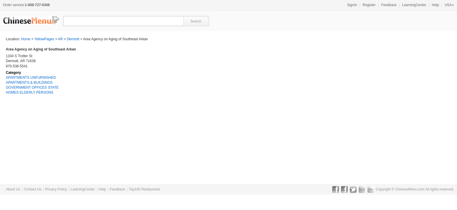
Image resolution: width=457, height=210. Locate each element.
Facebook (335, 189)
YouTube (361, 189)
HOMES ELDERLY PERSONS (29, 92)
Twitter (353, 189)
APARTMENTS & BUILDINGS (29, 82)
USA (449, 5)
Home (25, 39)
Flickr (370, 189)
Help (435, 5)
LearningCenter (414, 5)
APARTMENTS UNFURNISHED (31, 78)
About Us (13, 189)
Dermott (73, 39)
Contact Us (32, 189)
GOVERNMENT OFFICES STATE (32, 87)
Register (369, 5)
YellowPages (44, 39)
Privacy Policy (56, 189)
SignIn (352, 5)
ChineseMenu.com (409, 189)
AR (60, 39)
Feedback (389, 5)
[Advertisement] (407, 83)
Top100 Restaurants (144, 189)
